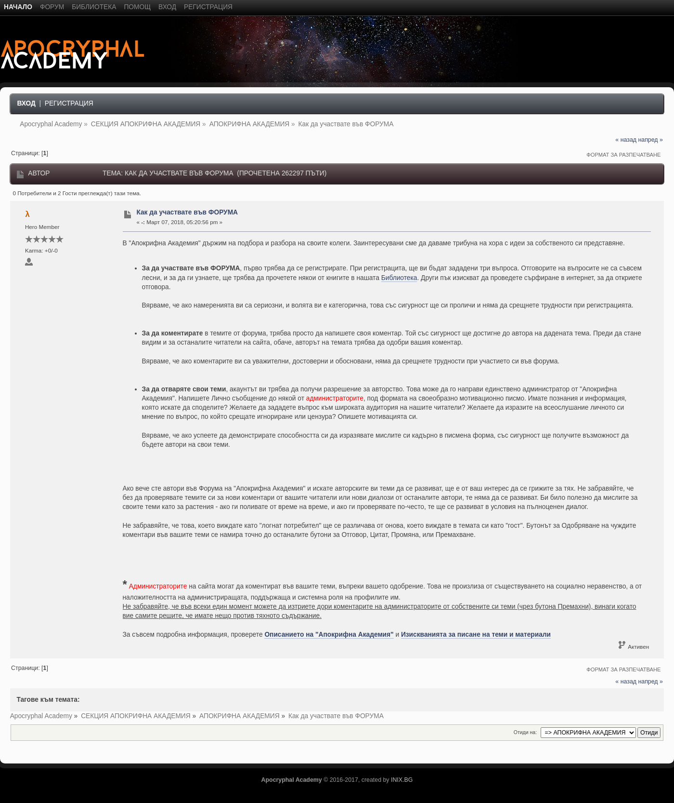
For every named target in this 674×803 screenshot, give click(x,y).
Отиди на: (525, 732)
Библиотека (399, 277)
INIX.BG (402, 779)
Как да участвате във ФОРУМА (187, 212)
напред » (650, 139)
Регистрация (69, 103)
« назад (625, 139)
